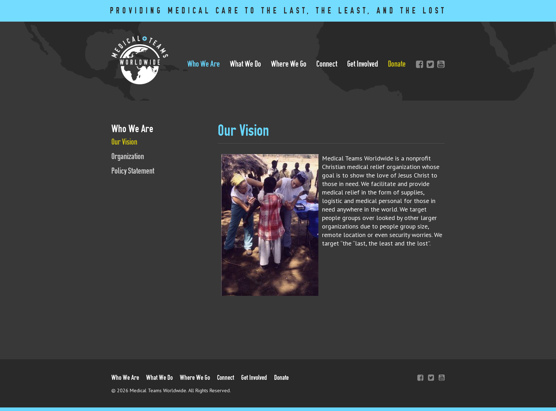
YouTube (439, 64)
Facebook (418, 64)
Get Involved (362, 64)
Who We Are (203, 64)
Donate (397, 64)
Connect (326, 64)
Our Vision (124, 141)
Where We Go (288, 64)
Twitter (428, 64)
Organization (127, 156)
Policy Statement (132, 171)
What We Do (245, 64)
